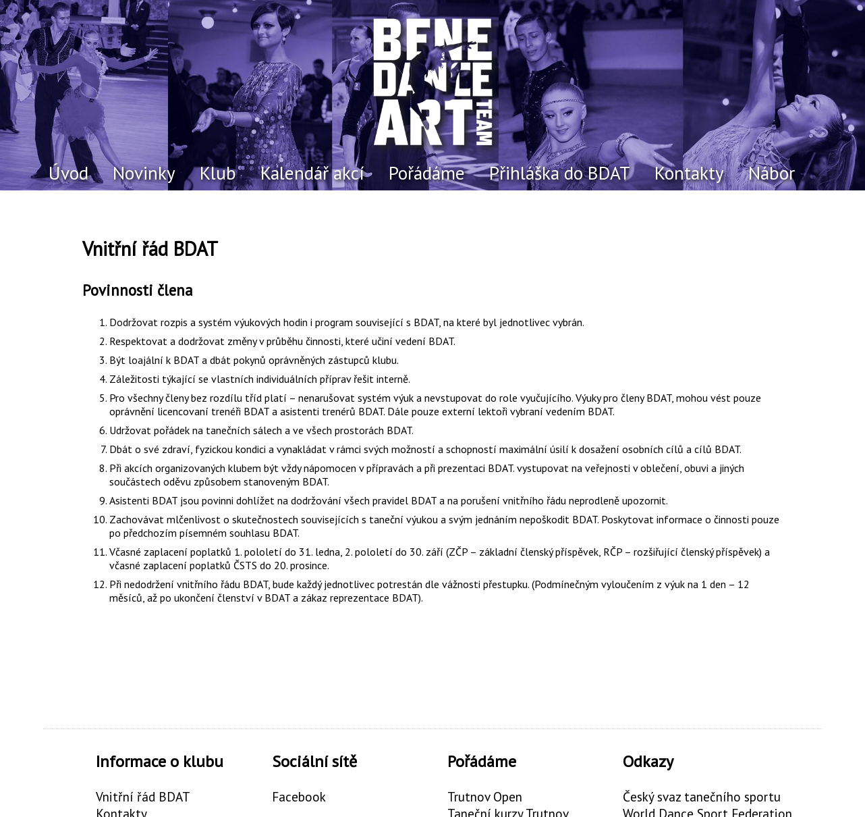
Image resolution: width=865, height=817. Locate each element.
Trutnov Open (484, 796)
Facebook (299, 796)
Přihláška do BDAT (559, 173)
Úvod (68, 173)
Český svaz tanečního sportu (702, 796)
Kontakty (689, 173)
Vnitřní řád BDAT (143, 796)
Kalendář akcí (312, 173)
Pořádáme (427, 173)
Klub (218, 173)
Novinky (144, 173)
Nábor (771, 173)
